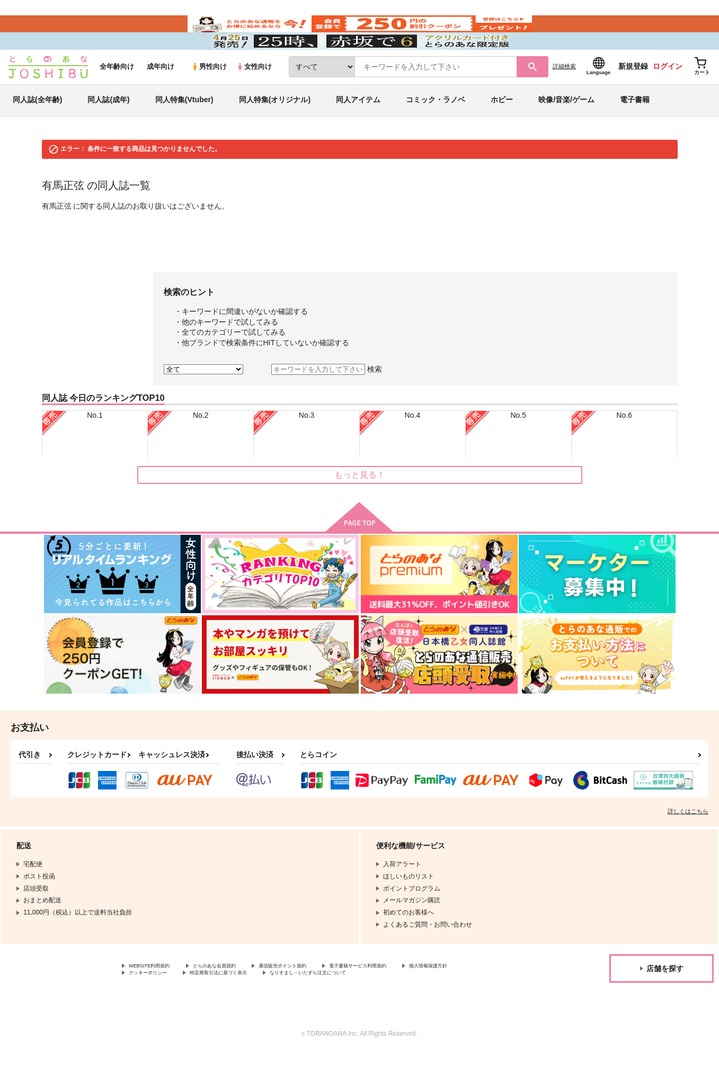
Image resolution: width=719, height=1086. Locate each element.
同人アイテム (358, 129)
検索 (374, 398)
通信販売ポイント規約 (317, 996)
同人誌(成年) (108, 129)
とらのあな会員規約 (234, 996)
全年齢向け (117, 96)
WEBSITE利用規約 (156, 996)
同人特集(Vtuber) (184, 129)
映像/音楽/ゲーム (566, 129)
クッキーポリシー (227, 1005)
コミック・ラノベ (435, 129)
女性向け (254, 96)
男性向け (209, 96)
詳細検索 (564, 96)
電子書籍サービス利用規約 (410, 996)
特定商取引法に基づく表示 (314, 1005)
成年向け (160, 96)
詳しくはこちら (688, 840)
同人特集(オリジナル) (274, 129)
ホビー (502, 129)
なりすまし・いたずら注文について (426, 1005)
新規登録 (633, 96)
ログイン (667, 96)
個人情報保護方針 (154, 1005)
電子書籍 (635, 129)
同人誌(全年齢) (37, 129)
